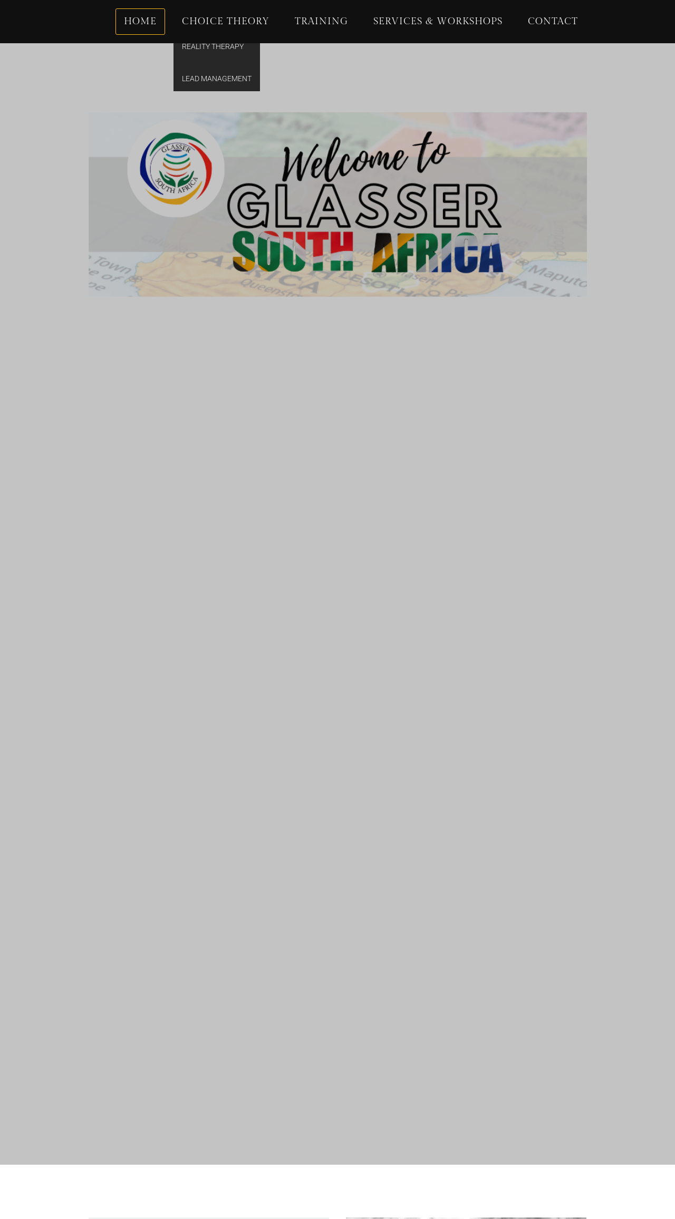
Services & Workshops (438, 21)
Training (321, 21)
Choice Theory (225, 21)
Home (140, 21)
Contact (553, 21)
